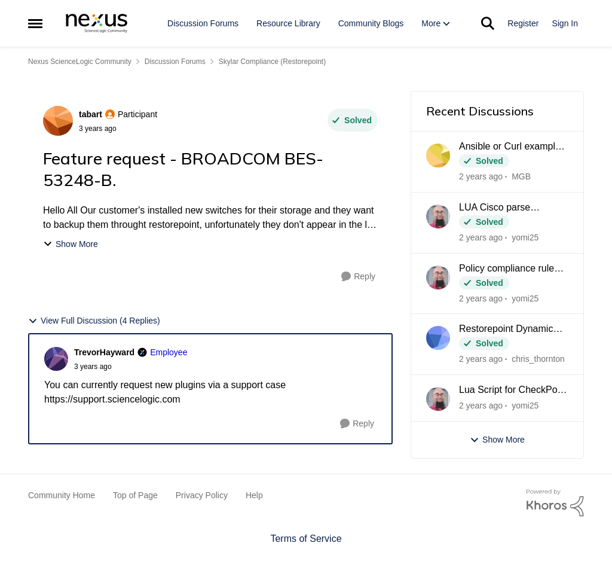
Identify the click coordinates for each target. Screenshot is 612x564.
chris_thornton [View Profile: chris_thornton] (538, 359)
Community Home (61, 495)
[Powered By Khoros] (555, 503)
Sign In (565, 23)
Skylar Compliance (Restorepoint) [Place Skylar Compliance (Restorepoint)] (272, 61)
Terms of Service (305, 538)
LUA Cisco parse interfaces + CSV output (509, 208)
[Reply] (358, 277)
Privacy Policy (202, 495)
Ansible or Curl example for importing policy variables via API (510, 147)
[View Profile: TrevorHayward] (56, 359)
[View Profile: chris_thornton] (438, 338)
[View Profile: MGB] (438, 155)
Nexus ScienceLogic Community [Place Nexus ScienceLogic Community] (79, 61)
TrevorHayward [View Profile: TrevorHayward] (104, 352)
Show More (70, 244)
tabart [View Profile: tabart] (90, 114)
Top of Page (135, 495)
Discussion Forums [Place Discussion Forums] (175, 61)
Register (522, 23)
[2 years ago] (481, 176)
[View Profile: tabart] (58, 121)
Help (254, 495)
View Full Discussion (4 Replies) (94, 321)
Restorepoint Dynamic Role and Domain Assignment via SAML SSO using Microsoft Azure (506, 330)
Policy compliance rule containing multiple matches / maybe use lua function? (512, 269)
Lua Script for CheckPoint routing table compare (513, 391)
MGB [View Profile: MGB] (521, 176)
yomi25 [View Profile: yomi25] (525, 237)
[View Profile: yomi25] (438, 216)
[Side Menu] (35, 23)
